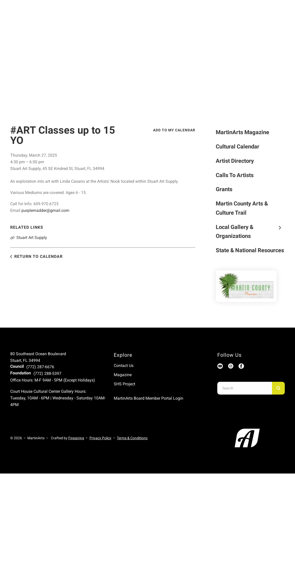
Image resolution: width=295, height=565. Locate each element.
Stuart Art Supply (31, 237)
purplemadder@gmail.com (45, 210)
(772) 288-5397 (47, 373)
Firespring (76, 438)
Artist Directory (235, 161)
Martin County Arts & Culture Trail (242, 208)
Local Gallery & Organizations (250, 231)
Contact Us (123, 365)
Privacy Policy (100, 438)
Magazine (123, 374)
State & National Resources (250, 250)
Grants (224, 189)
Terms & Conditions (132, 438)
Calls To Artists (235, 175)
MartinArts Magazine (242, 132)
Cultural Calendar (237, 146)
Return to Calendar (38, 256)
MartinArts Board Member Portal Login (148, 398)
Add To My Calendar (174, 130)
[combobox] (244, 388)
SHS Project (124, 384)
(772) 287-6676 (40, 366)
